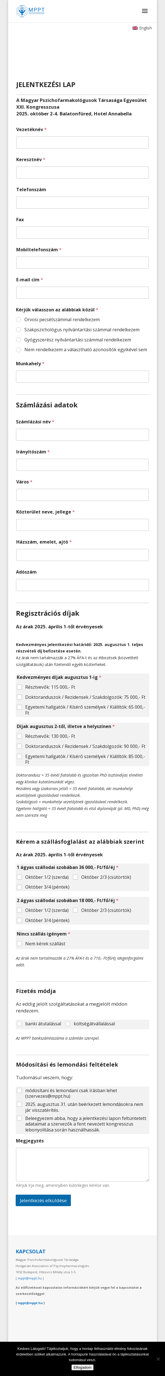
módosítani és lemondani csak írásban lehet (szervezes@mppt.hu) (71, 1093)
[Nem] (158, 1359)
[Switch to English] (142, 28)
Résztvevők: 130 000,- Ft (50, 736)
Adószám (26, 572)
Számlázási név (35, 422)
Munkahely (30, 363)
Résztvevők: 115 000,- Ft (50, 687)
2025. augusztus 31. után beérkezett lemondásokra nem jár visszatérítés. (84, 1107)
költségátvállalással (94, 1024)
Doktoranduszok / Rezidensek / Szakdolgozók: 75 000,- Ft (85, 697)
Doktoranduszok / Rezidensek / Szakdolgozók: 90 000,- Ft (85, 746)
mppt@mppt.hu (30, 1278)
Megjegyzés (30, 1141)
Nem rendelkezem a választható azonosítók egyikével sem (85, 350)
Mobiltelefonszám (39, 249)
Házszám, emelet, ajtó (44, 542)
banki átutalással (43, 1024)
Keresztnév (30, 159)
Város (24, 482)
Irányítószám (33, 452)
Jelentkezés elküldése (43, 1200)
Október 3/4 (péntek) (47, 887)
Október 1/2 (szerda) (47, 877)
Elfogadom (83, 1367)
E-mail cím (29, 279)
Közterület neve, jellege (45, 512)
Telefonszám (31, 189)
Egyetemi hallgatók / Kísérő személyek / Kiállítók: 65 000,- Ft (85, 710)
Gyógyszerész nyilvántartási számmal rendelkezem (77, 340)
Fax (20, 219)
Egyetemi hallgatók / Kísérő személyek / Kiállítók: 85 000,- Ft (85, 759)
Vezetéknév (31, 129)
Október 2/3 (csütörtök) (106, 877)
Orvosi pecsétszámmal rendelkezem (62, 320)
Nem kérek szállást (45, 944)
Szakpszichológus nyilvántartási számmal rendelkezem (82, 329)
